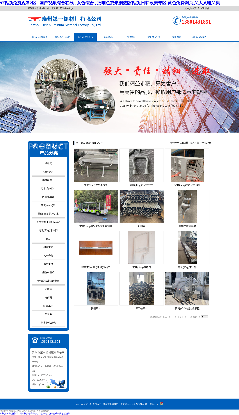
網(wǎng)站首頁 (39, 37)
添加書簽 (205, 8)
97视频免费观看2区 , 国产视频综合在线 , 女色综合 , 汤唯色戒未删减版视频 (35, 413)
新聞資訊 (108, 37)
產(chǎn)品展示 (85, 37)
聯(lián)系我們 (200, 37)
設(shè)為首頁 (190, 8)
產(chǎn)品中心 (204, 143)
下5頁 (190, 317)
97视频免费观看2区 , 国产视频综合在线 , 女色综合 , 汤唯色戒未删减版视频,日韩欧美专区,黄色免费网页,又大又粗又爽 (110, 2)
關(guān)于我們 (62, 37)
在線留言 (176, 37)
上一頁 (168, 317)
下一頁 (174, 317)
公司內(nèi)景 (154, 37)
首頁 (192, 143)
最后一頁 (196, 317)
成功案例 (131, 37)
